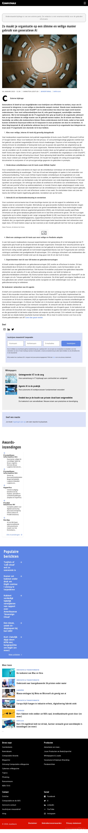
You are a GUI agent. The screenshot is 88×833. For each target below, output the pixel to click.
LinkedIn (50, 805)
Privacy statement (73, 823)
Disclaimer (32, 823)
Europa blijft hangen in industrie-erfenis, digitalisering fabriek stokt (47, 703)
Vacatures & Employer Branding (56, 760)
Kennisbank (7, 751)
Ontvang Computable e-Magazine (15, 764)
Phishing (5, 777)
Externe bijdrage (17, 98)
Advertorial (46, 91)
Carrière (20, 690)
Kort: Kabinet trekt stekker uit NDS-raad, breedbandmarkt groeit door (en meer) (49, 715)
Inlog (4, 814)
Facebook (51, 796)
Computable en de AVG (11, 801)
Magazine (6, 760)
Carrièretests (7, 747)
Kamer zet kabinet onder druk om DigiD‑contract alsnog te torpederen (11, 583)
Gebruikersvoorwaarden (52, 823)
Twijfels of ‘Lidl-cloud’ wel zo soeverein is (10, 566)
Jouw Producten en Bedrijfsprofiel (57, 751)
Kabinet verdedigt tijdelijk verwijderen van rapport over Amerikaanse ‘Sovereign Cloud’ (10, 606)
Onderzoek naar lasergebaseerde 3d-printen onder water (42, 683)
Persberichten (49, 764)
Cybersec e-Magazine (10, 769)
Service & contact (9, 805)
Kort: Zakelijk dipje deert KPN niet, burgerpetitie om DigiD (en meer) (10, 644)
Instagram (51, 814)
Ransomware (7, 781)
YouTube (50, 809)
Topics (4, 773)
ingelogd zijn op (19, 422)
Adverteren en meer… (52, 747)
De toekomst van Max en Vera (30, 673)
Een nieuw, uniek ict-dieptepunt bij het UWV (11, 627)
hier (54, 357)
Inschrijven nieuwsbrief (11, 809)
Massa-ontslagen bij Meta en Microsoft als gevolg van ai (41, 693)
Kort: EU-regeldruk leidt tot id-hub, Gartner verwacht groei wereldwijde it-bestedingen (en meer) (50, 725)
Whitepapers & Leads (52, 756)
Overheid (20, 710)
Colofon (5, 796)
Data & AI (57, 91)
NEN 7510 (6, 786)
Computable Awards (10, 756)
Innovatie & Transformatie (28, 670)
